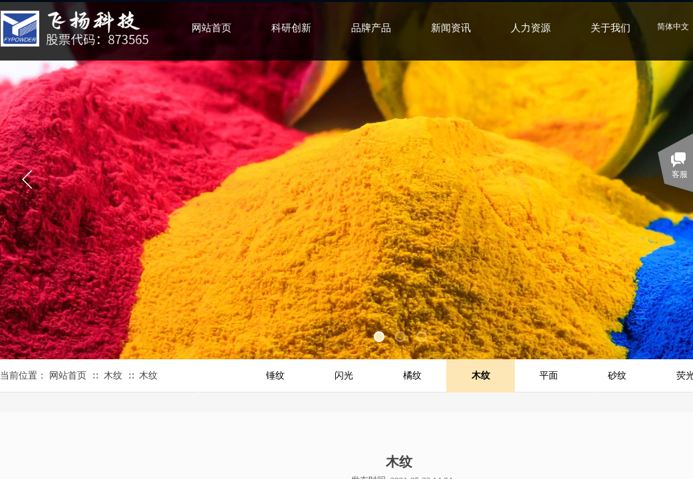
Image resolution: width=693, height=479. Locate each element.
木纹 (113, 376)
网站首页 (67, 376)
